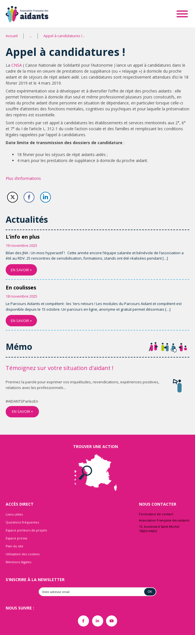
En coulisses (21, 287)
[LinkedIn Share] (45, 197)
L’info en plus (23, 236)
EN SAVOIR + (21, 269)
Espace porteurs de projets (26, 530)
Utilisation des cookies (23, 554)
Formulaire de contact (156, 514)
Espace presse (16, 538)
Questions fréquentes (22, 522)
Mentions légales (18, 562)
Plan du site (14, 546)
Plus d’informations (23, 178)
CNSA (17, 65)
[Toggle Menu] (182, 13)
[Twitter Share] (12, 197)
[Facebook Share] (29, 197)
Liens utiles (14, 514)
